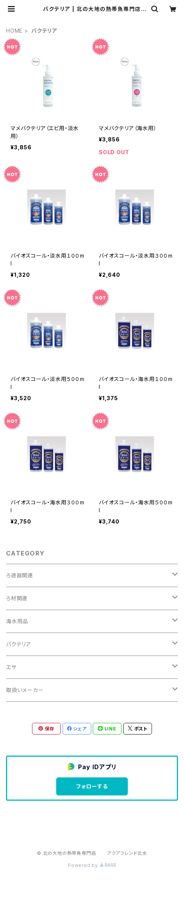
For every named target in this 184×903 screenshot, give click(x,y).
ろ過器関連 (19, 575)
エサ (11, 667)
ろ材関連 (17, 598)
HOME (14, 30)
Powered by (92, 865)
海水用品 (17, 621)
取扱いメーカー (25, 690)
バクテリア (18, 644)
